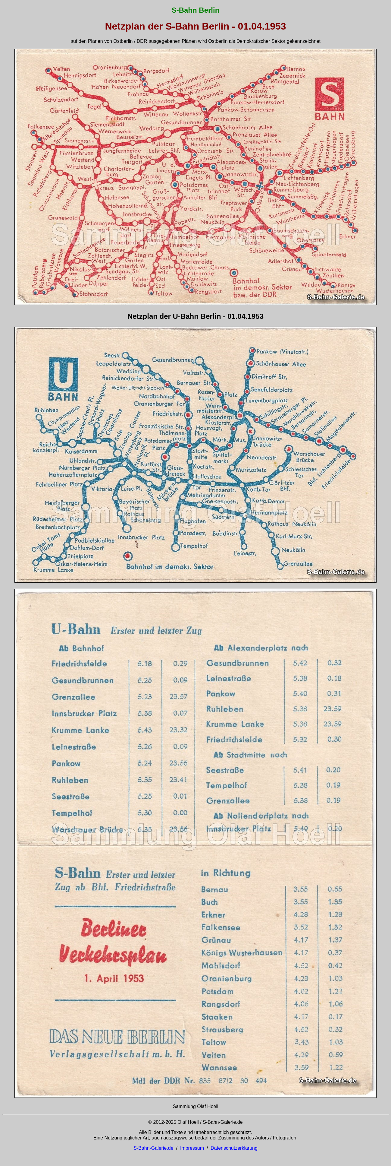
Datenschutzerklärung (234, 1148)
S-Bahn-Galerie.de (153, 1148)
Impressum (192, 1148)
